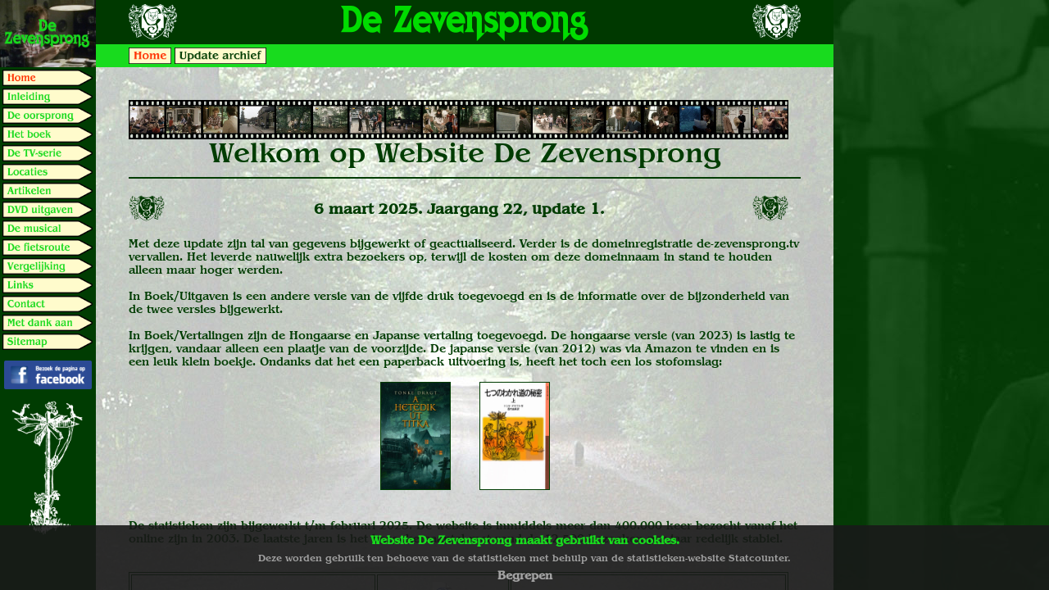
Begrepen (524, 576)
